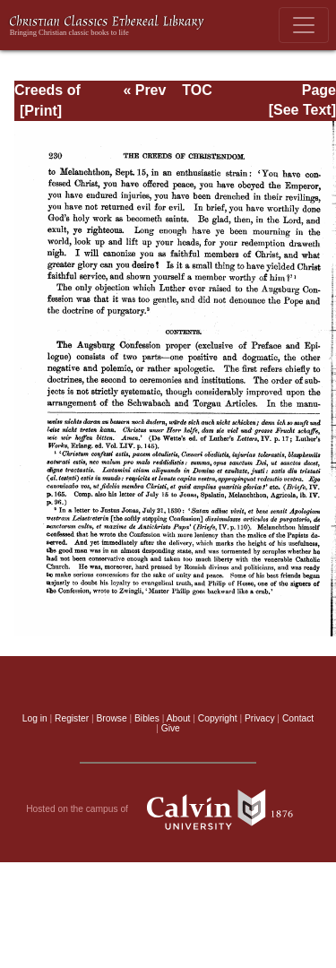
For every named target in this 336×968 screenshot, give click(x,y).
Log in (34, 718)
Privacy (260, 718)
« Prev (144, 90)
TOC (196, 90)
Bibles (146, 718)
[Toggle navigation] (304, 25)
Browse (112, 718)
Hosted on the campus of (168, 809)
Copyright (217, 718)
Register (72, 718)
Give (170, 728)
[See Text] (302, 109)
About (179, 718)
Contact (298, 718)
